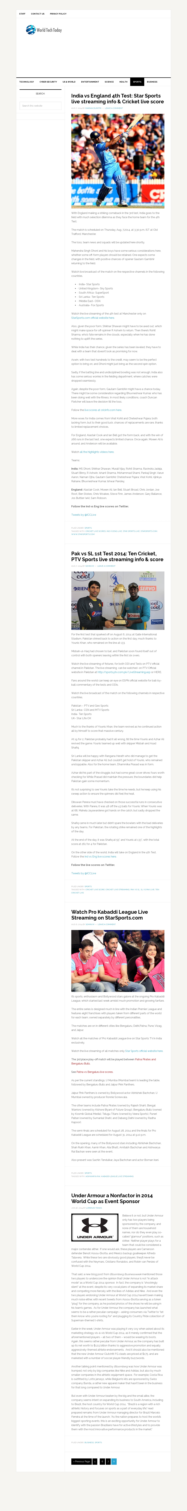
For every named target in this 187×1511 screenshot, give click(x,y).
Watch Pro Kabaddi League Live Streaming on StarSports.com (116, 938)
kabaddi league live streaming (117, 1200)
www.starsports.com (83, 552)
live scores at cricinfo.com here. (103, 427)
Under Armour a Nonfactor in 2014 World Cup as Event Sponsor (111, 1224)
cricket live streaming (118, 913)
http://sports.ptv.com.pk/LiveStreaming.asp (124, 695)
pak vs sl (135, 913)
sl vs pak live (147, 913)
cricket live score (95, 913)
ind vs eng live (114, 549)
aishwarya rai (93, 1200)
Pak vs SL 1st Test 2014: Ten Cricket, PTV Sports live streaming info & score (109, 577)
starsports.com (149, 549)
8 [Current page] (114, 1491)
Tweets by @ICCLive (83, 532)
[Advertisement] (129, 48)
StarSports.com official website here (92, 335)
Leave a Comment (114, 126)
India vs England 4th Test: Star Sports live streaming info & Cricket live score (113, 113)
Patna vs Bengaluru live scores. (94, 1095)
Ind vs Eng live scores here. (100, 880)
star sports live (131, 549)
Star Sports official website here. (144, 1074)
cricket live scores (96, 549)
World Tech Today (44, 33)
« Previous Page (81, 1491)
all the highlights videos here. (97, 469)
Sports (88, 546)
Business (89, 1472)
